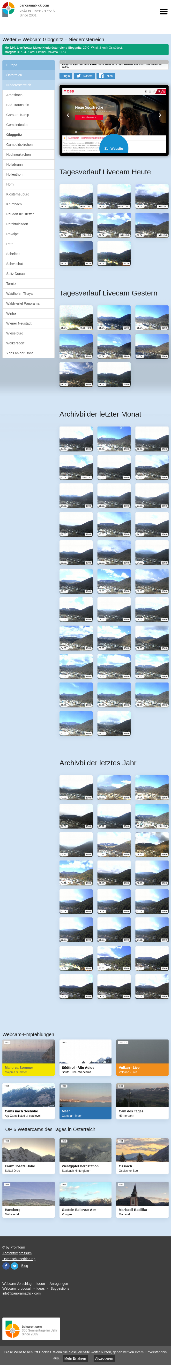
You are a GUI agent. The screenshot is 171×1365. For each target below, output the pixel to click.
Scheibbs (13, 254)
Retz (9, 244)
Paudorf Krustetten (20, 214)
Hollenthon (14, 174)
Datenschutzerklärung (18, 1259)
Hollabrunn (14, 164)
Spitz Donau (15, 274)
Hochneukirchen (18, 154)
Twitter (14, 1266)
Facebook (6, 1266)
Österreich (14, 75)
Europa (11, 65)
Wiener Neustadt (18, 323)
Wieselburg (14, 333)
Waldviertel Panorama (22, 303)
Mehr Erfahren (75, 1358)
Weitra (11, 313)
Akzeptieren (104, 1358)
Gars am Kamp (17, 115)
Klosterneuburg (17, 194)
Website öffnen (114, 148)
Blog (24, 1266)
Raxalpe (12, 234)
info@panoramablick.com (21, 1293)
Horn (10, 184)
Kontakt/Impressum (17, 1253)
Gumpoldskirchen (19, 145)
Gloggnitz (14, 135)
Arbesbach (14, 95)
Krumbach (14, 204)
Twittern (87, 76)
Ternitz (11, 284)
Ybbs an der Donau (21, 353)
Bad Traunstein (17, 105)
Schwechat (14, 264)
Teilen (108, 76)
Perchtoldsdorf (17, 224)
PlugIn (66, 76)
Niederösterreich (18, 85)
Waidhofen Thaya (19, 293)
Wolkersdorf (15, 343)
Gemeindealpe (17, 125)
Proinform (17, 1247)
